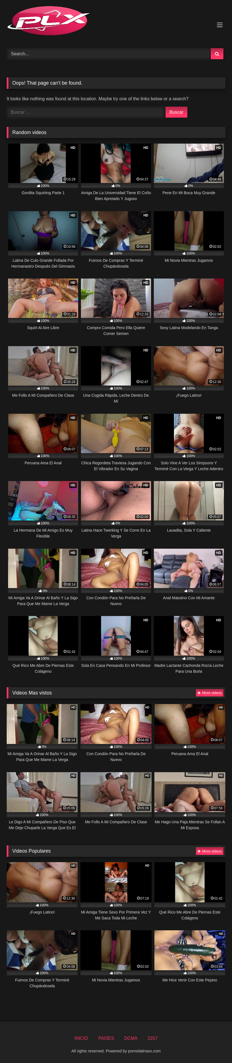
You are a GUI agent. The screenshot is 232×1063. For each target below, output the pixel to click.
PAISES (106, 1038)
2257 (153, 1038)
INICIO (81, 1038)
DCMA (130, 1038)
